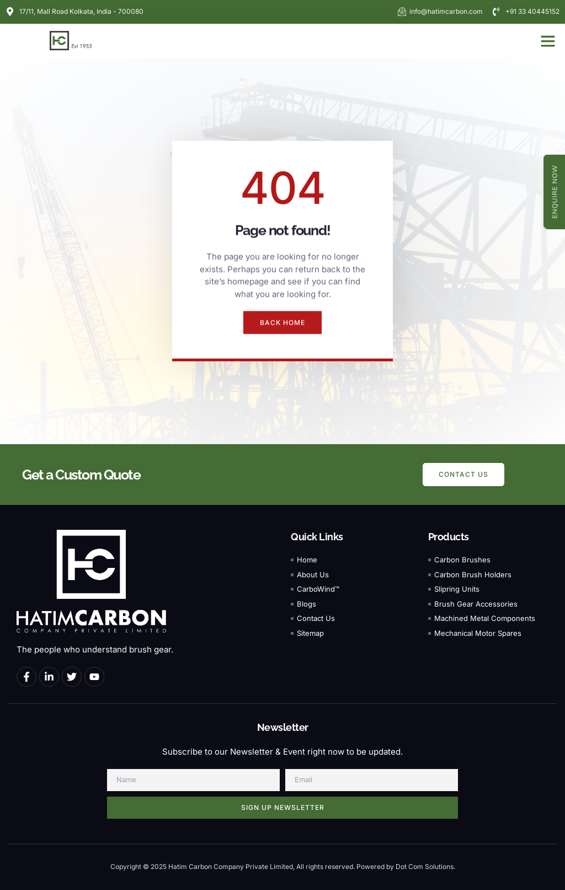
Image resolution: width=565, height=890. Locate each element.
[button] (547, 40)
